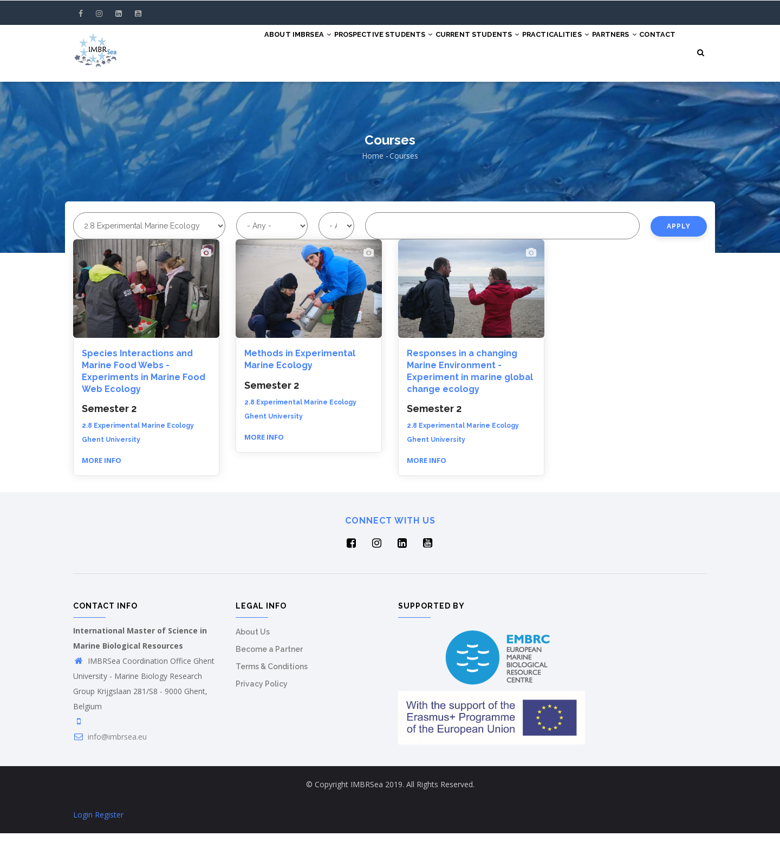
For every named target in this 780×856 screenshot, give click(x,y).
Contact (259, 84)
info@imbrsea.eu (110, 759)
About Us (253, 654)
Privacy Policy (262, 706)
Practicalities (560, 44)
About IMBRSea (275, 44)
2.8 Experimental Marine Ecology (138, 448)
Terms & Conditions (272, 689)
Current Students (473, 44)
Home (373, 178)
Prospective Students (370, 44)
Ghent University (111, 462)
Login (83, 837)
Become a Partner (269, 672)
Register (109, 837)
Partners (627, 44)
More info (101, 483)
